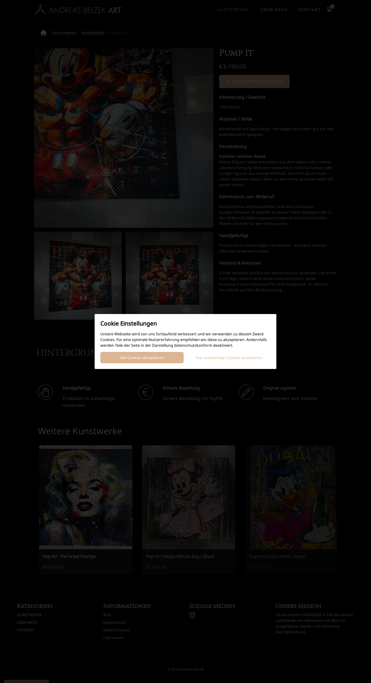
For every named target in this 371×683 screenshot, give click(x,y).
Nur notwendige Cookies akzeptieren (229, 357)
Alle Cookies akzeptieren (142, 357)
